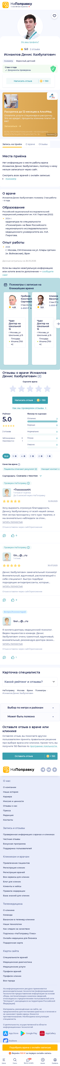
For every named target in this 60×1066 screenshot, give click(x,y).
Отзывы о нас (10, 806)
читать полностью (12, 522)
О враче (30, 144)
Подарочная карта (13, 943)
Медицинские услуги (14, 966)
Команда (7, 915)
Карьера (7, 796)
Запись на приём (12, 144)
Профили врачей (12, 971)
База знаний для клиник (16, 895)
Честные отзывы (11, 839)
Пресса (7, 810)
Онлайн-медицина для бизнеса (20, 938)
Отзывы (43, 144)
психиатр (8, 61)
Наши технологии (12, 924)
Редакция (8, 815)
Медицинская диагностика (17, 962)
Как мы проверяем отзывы (30, 408)
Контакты (8, 820)
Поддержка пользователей (17, 848)
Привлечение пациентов (16, 863)
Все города (9, 980)
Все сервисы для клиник (16, 877)
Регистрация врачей (14, 872)
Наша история (10, 792)
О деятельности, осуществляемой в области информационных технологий (24, 1025)
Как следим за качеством (16, 929)
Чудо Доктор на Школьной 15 (15, 324)
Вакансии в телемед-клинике (19, 919)
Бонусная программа (14, 843)
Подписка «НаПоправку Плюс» (19, 933)
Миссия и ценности (13, 801)
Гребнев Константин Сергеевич (28, 299)
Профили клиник (12, 976)
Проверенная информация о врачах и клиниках (28, 834)
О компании (9, 787)
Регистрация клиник (14, 867)
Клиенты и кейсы (12, 886)
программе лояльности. (43, 746)
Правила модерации (14, 891)
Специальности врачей (15, 957)
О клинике (8, 910)
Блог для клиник (12, 881)
